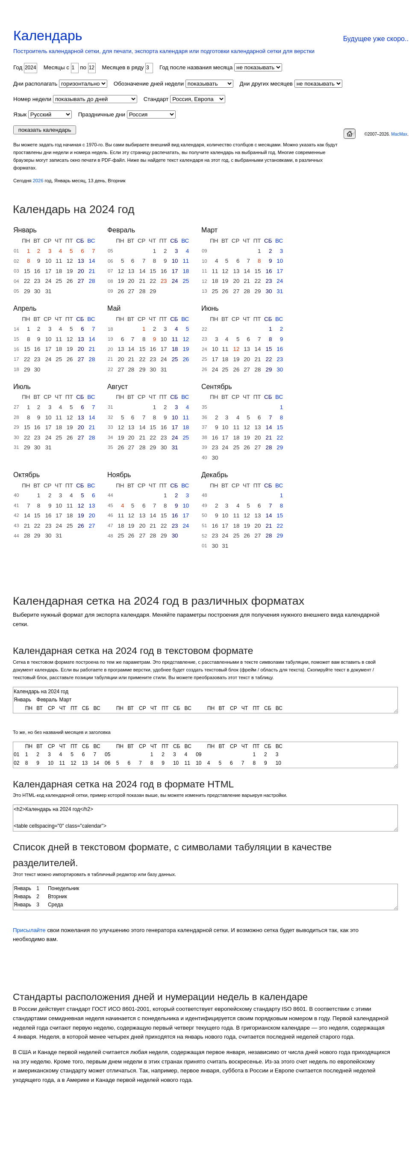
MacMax (399, 134)
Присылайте (29, 930)
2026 (38, 180)
